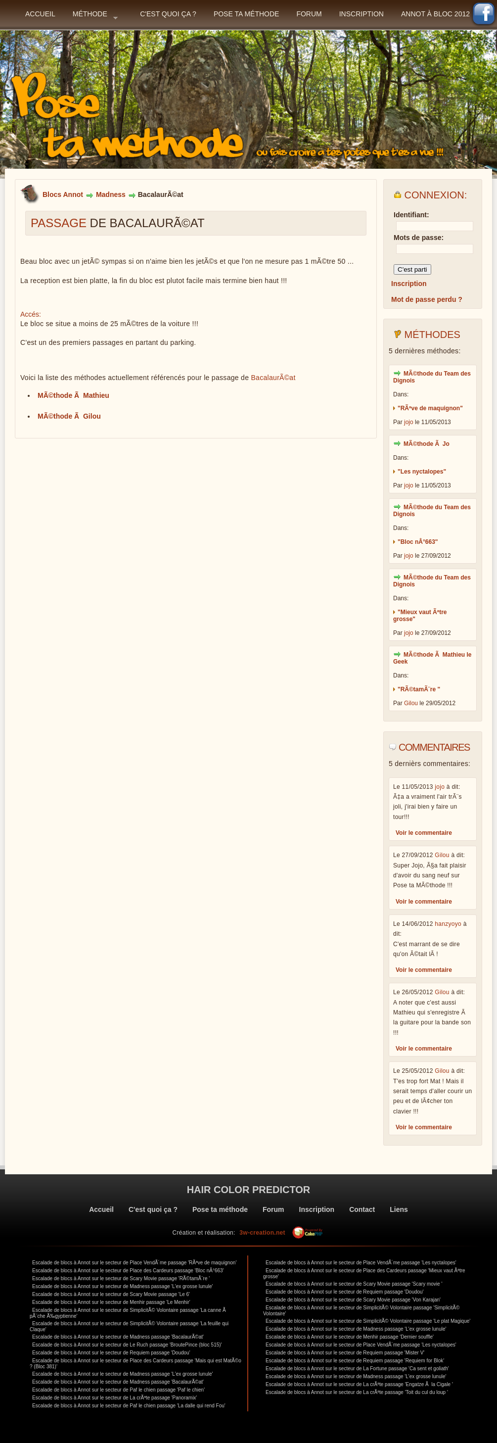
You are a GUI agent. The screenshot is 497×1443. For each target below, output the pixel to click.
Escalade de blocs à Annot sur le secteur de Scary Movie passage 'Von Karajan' (353, 1299)
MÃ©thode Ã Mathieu (73, 395)
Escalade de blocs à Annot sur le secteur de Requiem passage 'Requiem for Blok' (355, 1360)
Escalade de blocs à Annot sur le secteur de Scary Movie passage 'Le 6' (111, 1294)
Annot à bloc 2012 (435, 14)
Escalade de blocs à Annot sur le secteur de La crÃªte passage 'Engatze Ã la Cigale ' (359, 1384)
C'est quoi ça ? (168, 14)
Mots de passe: (419, 237)
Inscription (361, 14)
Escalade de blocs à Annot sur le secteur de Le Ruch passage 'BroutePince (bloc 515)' (127, 1344)
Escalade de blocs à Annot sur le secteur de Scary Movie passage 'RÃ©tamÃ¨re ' (121, 1278)
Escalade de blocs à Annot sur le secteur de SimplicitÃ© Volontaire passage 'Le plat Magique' (368, 1321)
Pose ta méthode (246, 14)
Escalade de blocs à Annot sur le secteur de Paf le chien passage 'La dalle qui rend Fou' (129, 1405)
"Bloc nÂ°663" (418, 541)
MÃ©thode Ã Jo (427, 443)
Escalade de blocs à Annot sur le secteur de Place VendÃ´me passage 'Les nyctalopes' (361, 1262)
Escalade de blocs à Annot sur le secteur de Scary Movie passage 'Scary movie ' (354, 1284)
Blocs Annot (63, 194)
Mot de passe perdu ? (426, 299)
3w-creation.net (262, 1232)
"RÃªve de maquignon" (430, 408)
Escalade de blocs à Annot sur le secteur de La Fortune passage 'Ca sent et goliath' (357, 1368)
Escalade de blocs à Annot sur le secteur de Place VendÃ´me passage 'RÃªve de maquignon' (134, 1262)
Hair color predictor (249, 1189)
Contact (362, 1209)
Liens (399, 1209)
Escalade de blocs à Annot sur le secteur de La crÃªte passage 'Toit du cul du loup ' (357, 1392)
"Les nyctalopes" (422, 471)
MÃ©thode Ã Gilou (69, 416)
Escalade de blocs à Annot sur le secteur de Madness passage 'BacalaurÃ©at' (118, 1337)
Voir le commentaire (424, 832)
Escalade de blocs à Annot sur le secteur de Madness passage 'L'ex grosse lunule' (122, 1286)
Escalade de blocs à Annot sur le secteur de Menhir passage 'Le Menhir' (111, 1302)
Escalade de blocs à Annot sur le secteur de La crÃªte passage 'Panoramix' (114, 1397)
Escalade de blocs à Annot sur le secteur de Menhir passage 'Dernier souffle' (350, 1337)
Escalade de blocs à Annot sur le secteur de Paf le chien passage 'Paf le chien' (118, 1390)
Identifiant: (411, 215)
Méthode (95, 16)
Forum (308, 14)
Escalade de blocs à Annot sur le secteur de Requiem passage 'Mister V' (345, 1352)
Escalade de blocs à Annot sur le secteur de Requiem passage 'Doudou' (111, 1352)
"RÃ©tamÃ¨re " (419, 689)
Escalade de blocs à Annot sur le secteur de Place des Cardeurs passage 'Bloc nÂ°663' (128, 1270)
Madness (111, 194)
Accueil (40, 14)
